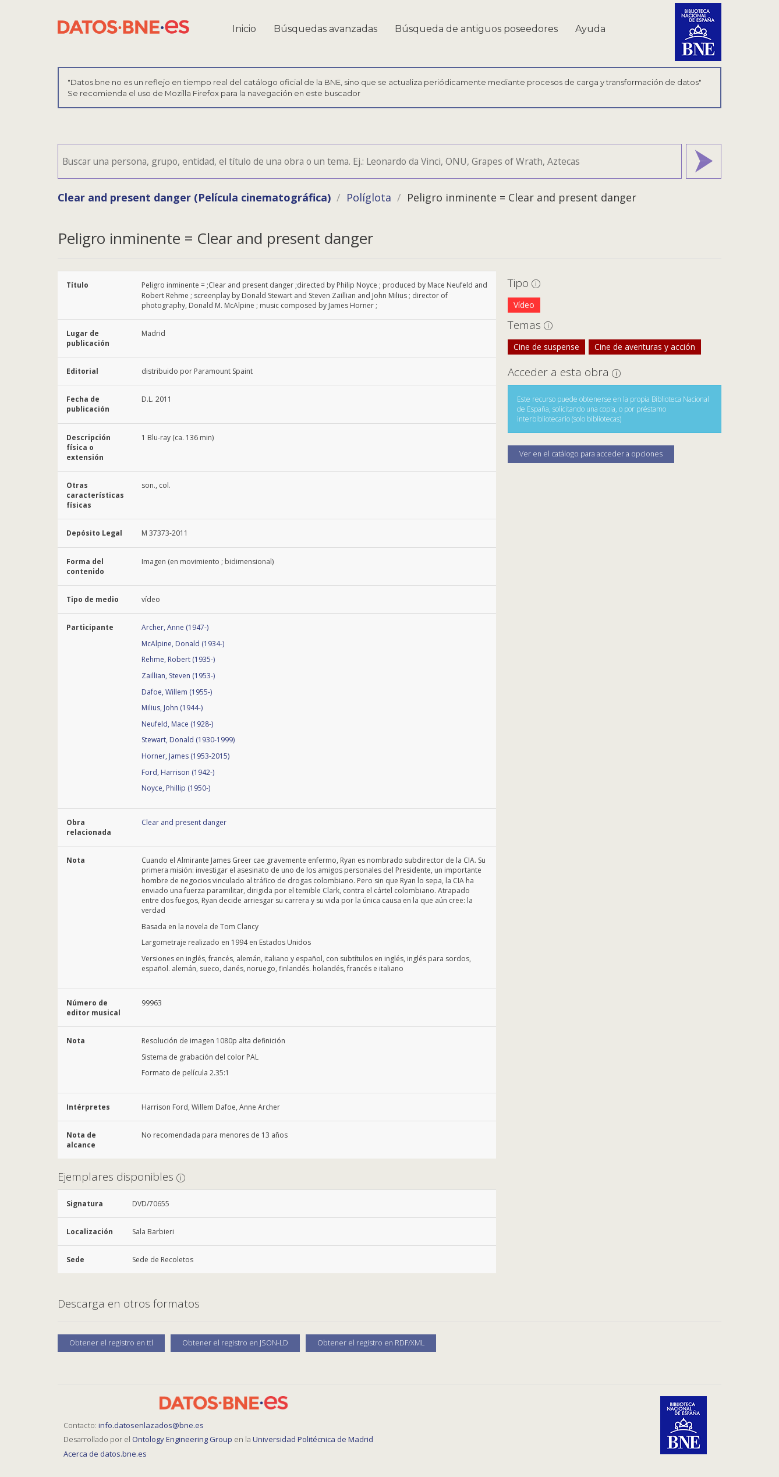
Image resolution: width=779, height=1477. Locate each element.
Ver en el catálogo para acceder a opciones (591, 454)
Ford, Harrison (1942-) (177, 772)
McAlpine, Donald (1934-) (182, 644)
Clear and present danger (183, 822)
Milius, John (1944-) (172, 708)
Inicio (244, 28)
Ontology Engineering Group (183, 1439)
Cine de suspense (546, 346)
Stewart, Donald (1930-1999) (188, 740)
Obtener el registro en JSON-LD (235, 1343)
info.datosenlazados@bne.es (151, 1425)
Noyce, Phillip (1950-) (175, 788)
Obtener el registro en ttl (111, 1343)
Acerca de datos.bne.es (105, 1453)
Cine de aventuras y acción (644, 346)
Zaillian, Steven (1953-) (178, 676)
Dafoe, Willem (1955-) (176, 692)
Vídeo (524, 304)
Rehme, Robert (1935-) (178, 659)
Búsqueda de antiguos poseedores (476, 28)
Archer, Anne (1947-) (174, 627)
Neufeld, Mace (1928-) (177, 724)
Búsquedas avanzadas (325, 28)
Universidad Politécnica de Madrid (313, 1439)
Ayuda (590, 28)
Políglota (368, 197)
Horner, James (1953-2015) (185, 756)
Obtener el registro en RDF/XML (370, 1343)
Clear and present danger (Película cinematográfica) (194, 197)
